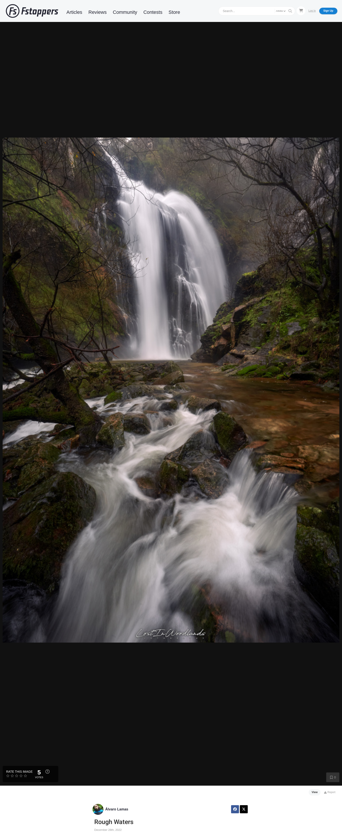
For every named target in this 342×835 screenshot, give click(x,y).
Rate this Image (19, 771)
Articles (74, 12)
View (315, 792)
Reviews (97, 12)
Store (174, 12)
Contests (152, 12)
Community (125, 12)
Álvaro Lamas (116, 809)
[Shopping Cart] (301, 10)
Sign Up (328, 10)
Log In (312, 10)
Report (329, 792)
